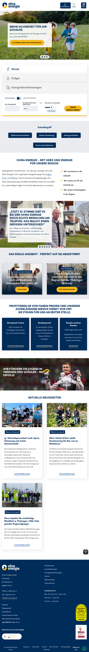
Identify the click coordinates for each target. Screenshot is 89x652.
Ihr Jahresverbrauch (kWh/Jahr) (29, 103)
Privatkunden (10, 98)
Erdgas (13, 78)
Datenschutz (35, 647)
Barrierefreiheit (53, 647)
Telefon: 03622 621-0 (9, 591)
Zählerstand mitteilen (20, 135)
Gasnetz (5, 605)
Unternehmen (49, 583)
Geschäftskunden (29, 98)
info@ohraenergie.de (9, 598)
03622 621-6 (15, 622)
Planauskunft (6, 608)
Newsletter (47, 649)
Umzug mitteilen (71, 135)
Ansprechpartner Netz (10, 615)
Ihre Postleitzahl (10, 104)
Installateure (6, 612)
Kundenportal (65, 6)
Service (47, 576)
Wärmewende (49, 580)
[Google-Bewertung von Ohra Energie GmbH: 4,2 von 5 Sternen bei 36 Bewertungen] (12, 636)
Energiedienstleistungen (24, 87)
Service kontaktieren (44, 145)
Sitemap (44, 647)
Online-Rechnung (46, 135)
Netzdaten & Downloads (11, 619)
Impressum (26, 647)
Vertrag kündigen (65, 647)
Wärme (14, 178)
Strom (12, 69)
